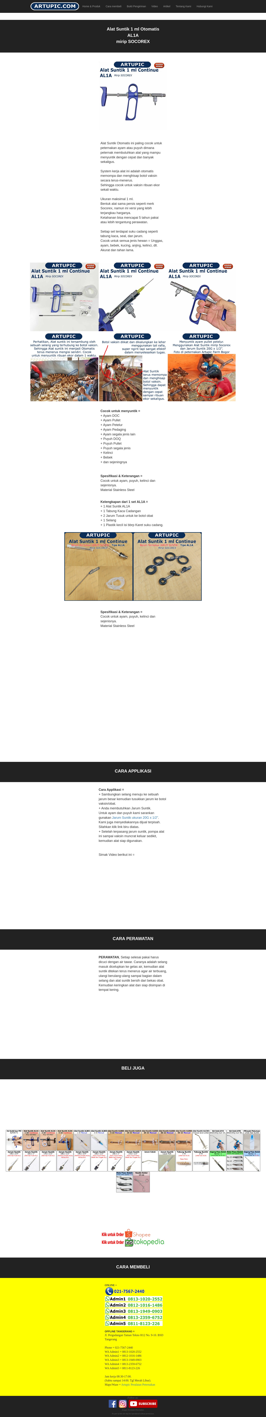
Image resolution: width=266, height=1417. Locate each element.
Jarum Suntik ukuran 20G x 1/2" (135, 817)
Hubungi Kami (205, 6)
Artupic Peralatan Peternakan (138, 1384)
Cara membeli (113, 6)
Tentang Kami (183, 6)
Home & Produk (91, 6)
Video (154, 6)
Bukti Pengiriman (136, 6)
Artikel (166, 6)
